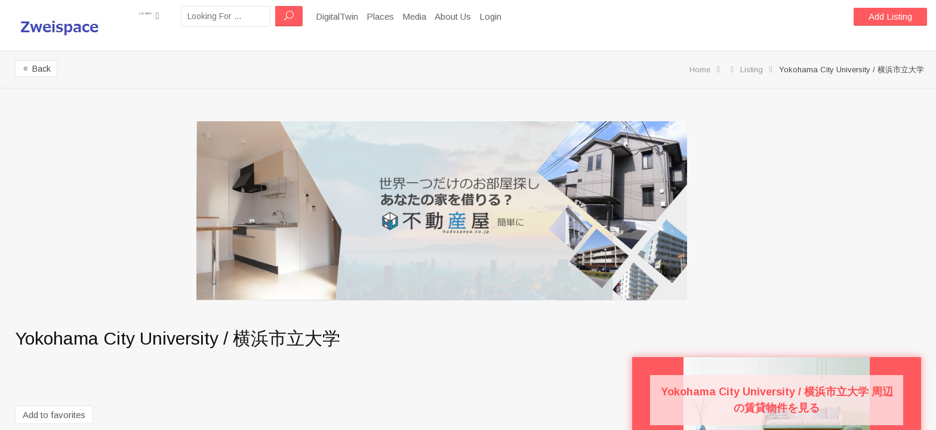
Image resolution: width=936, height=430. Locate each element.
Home (699, 69)
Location (161, 16)
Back (36, 68)
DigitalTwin (361, 16)
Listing (751, 69)
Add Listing (890, 16)
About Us (476, 16)
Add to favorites (54, 415)
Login (514, 16)
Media (438, 16)
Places (404, 16)
